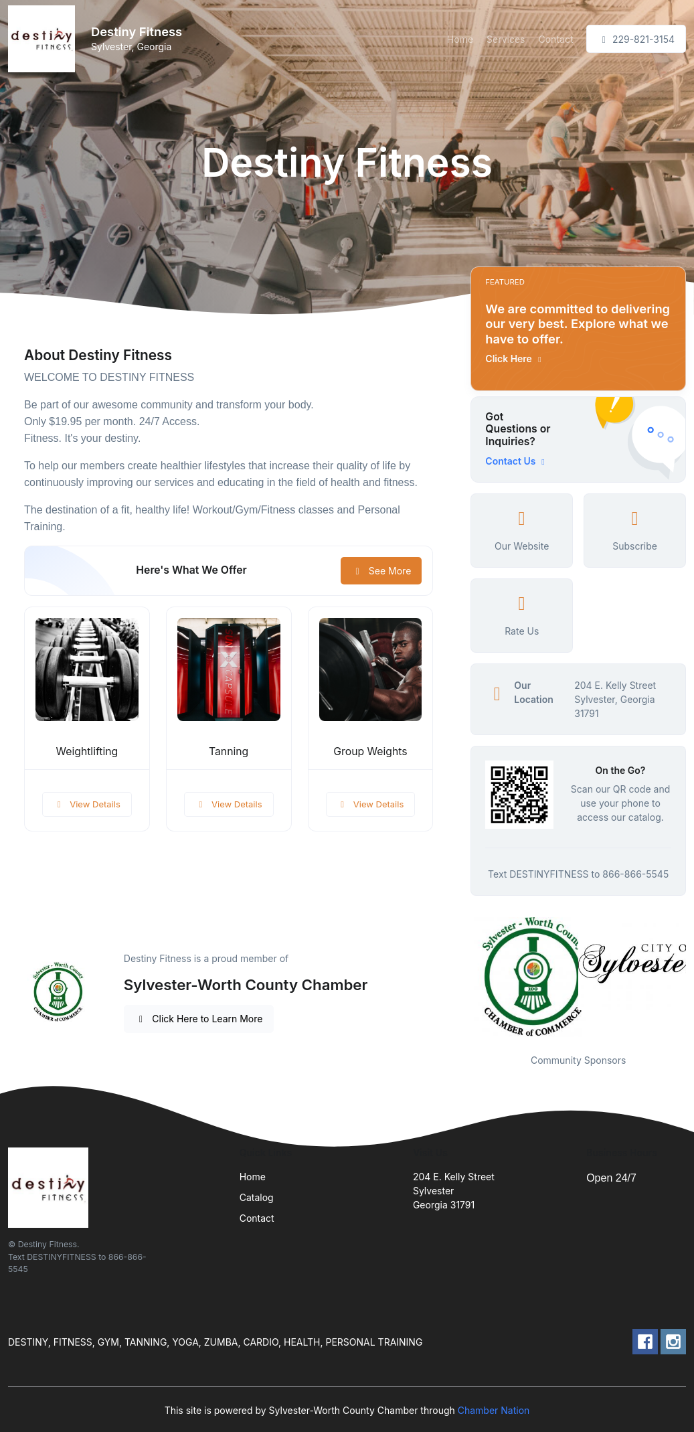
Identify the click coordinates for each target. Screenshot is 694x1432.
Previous (460, 977)
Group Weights (370, 751)
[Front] (44, 38)
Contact (556, 39)
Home (460, 39)
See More (381, 570)
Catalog (257, 1197)
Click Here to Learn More (199, 1018)
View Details (87, 804)
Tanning (228, 751)
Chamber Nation (494, 1410)
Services (506, 39)
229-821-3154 (636, 39)
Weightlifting (87, 751)
